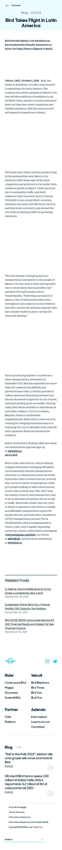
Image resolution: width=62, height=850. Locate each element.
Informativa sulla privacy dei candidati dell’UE (28, 822)
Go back (16, 5)
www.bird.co (15, 451)
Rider (9, 675)
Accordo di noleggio (17, 807)
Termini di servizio (17, 812)
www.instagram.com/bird (20, 535)
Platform (10, 722)
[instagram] (47, 662)
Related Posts (17, 580)
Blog (13, 747)
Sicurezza (11, 692)
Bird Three (37, 687)
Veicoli (36, 675)
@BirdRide (14, 539)
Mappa (9, 687)
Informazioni (39, 717)
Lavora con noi (40, 722)
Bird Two (36, 692)
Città (8, 717)
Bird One (36, 697)
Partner (11, 709)
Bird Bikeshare (40, 683)
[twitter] (55, 662)
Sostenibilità (12, 697)
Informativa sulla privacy (20, 817)
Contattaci (38, 727)
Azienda (38, 709)
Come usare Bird (15, 683)
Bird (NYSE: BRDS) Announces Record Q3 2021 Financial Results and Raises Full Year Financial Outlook (29, 624)
